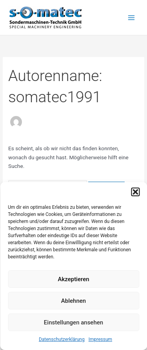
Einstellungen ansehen (73, 322)
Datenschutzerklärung (62, 339)
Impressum (100, 339)
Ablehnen (73, 300)
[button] (135, 192)
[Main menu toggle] (131, 17)
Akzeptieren (73, 279)
